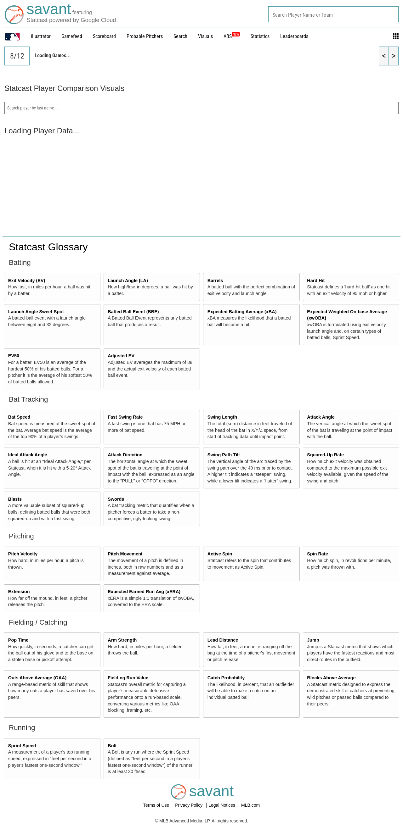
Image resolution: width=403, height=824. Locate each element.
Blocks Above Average (331, 677)
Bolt (112, 745)
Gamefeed (71, 36)
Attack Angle (320, 417)
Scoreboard (104, 36)
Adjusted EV (121, 355)
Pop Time (18, 640)
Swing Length (222, 417)
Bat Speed (19, 417)
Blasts (15, 499)
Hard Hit (316, 280)
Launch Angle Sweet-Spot (36, 311)
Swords (116, 499)
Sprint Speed (22, 745)
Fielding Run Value (128, 677)
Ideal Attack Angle (27, 454)
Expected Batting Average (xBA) (242, 311)
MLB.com (250, 805)
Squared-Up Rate (325, 454)
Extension (19, 591)
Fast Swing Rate (125, 417)
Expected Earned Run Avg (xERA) (144, 591)
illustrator (41, 36)
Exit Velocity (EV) (26, 280)
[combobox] (333, 14)
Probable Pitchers (145, 36)
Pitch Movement (125, 553)
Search (180, 36)
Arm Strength (122, 640)
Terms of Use (156, 805)
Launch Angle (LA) (128, 280)
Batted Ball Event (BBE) (133, 311)
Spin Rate (317, 553)
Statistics (260, 36)
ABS (232, 36)
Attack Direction (125, 454)
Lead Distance (222, 640)
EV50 (13, 355)
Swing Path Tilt (223, 454)
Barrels (215, 280)
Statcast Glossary (48, 247)
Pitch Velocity (23, 553)
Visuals (205, 36)
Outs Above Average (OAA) (37, 677)
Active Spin (219, 553)
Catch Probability (226, 677)
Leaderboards (294, 36)
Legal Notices (222, 805)
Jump (313, 640)
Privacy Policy (189, 805)
